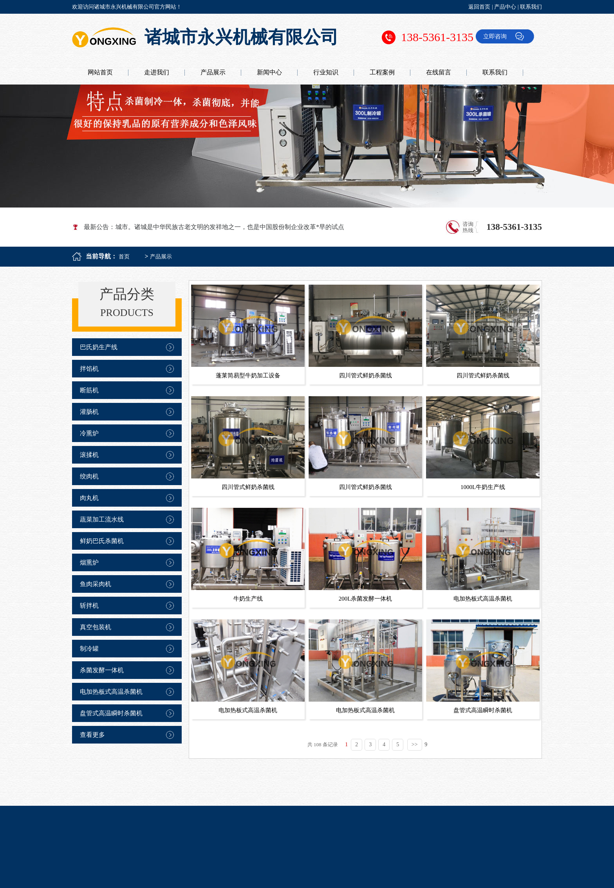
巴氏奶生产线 (98, 347)
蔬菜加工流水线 (102, 519)
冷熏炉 (89, 433)
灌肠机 (89, 411)
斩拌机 (89, 605)
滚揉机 (89, 454)
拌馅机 (89, 368)
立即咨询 (495, 36)
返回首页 (479, 7)
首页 (124, 257)
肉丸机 (89, 498)
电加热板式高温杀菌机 (111, 691)
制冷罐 (89, 648)
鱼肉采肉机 (95, 584)
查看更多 (92, 734)
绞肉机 (89, 476)
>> (415, 744)
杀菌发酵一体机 (102, 670)
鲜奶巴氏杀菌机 (102, 541)
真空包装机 (95, 627)
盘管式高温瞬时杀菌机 (111, 713)
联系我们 (531, 7)
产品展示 (161, 257)
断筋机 (89, 390)
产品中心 (505, 7)
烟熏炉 (89, 562)
